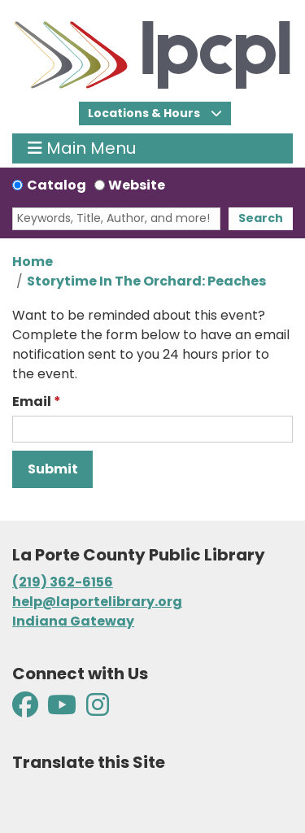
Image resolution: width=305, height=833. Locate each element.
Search (260, 218)
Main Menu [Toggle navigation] (82, 148)
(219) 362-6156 (62, 582)
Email (31, 401)
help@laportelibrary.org (97, 601)
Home (32, 261)
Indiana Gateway (73, 621)
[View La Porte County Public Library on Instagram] (97, 709)
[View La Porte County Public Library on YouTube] (61, 709)
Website (136, 185)
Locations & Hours (145, 113)
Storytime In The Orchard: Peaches (146, 281)
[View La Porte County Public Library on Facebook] (26, 709)
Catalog (56, 185)
